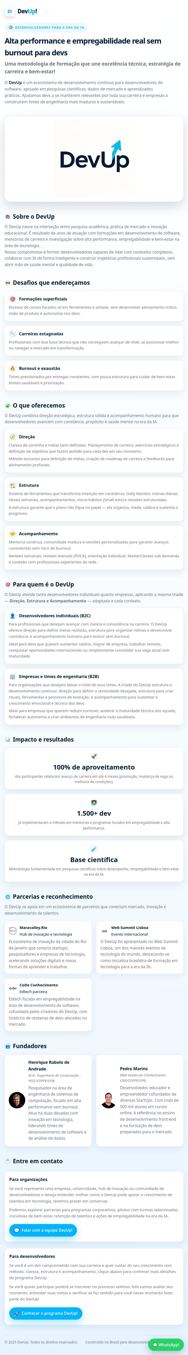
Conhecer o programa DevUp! (46, 1313)
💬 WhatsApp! (166, 1344)
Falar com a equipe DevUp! (43, 1230)
